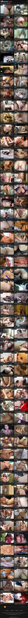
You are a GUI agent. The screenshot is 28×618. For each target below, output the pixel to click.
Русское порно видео (13, 614)
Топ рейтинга (12, 610)
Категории (21, 610)
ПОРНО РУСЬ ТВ (16, 617)
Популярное (17, 610)
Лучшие (24, 3)
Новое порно (7, 610)
